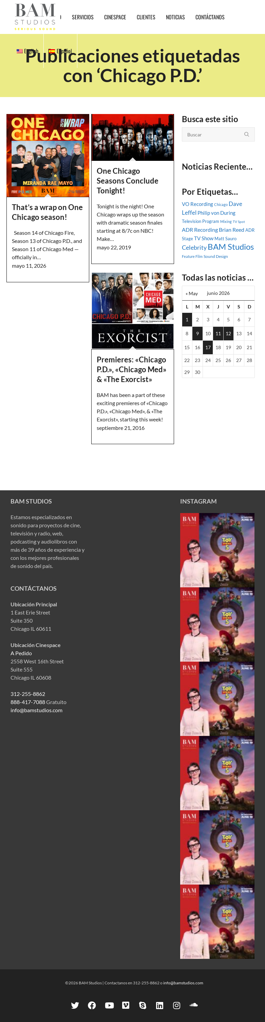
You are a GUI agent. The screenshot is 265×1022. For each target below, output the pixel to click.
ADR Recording (200, 229)
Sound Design (216, 256)
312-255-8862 (28, 693)
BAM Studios (231, 246)
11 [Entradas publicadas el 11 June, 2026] (218, 333)
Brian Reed (231, 229)
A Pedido (21, 653)
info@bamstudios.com (36, 710)
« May (192, 293)
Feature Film (192, 256)
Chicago (221, 204)
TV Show (203, 238)
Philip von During (216, 213)
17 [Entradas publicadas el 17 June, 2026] (208, 347)
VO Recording (197, 204)
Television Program (200, 221)
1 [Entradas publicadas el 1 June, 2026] (187, 319)
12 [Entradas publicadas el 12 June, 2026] (228, 333)
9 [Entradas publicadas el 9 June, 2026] (197, 333)
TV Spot (239, 222)
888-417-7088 (28, 702)
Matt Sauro (225, 238)
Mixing (226, 221)
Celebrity (194, 247)
